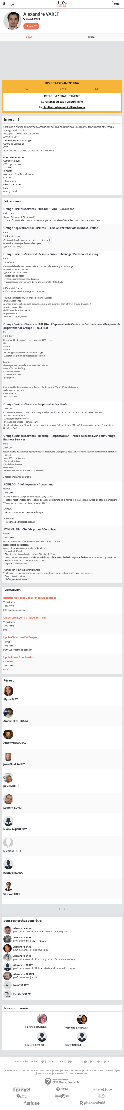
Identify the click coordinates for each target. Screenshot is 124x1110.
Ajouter (33, 25)
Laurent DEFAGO (34, 1045)
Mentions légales (113, 1071)
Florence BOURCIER (35, 1026)
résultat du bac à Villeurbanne (64, 101)
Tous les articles (44, 1073)
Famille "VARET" (22, 994)
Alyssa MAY (10, 699)
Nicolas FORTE (12, 851)
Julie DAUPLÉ (11, 786)
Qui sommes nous (12, 1071)
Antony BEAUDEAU (14, 742)
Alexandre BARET (23, 928)
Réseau (92, 37)
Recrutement (45, 1071)
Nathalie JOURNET (15, 829)
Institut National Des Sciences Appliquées (29, 598)
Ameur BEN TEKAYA (15, 721)
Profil (30, 37)
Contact (25, 1071)
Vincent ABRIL (12, 894)
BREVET (62, 88)
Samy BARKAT (73, 1045)
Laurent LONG (12, 807)
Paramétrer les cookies (93, 1071)
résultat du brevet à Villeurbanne (63, 107)
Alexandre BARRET (23, 974)
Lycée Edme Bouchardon (18, 657)
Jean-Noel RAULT (14, 764)
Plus (61, 909)
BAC (26, 88)
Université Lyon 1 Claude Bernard (24, 617)
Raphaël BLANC (13, 872)
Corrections (58, 1073)
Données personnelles (71, 1071)
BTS (97, 88)
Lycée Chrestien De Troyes (20, 637)
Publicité (34, 1071)
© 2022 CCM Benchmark (76, 1073)
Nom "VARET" (21, 985)
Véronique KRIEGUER (76, 1027)
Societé (56, 1071)
